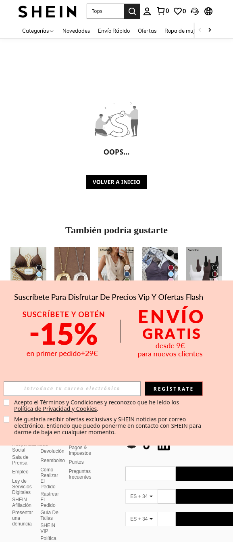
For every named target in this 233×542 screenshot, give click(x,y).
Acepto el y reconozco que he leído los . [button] (97, 405)
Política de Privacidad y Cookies (55, 408)
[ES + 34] (141, 486)
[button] (105, 11)
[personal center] (147, 11)
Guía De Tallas (49, 505)
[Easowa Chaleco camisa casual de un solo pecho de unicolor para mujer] (116, 271)
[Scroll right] (209, 30)
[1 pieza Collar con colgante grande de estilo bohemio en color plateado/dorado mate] (72, 271)
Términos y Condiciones (71, 402)
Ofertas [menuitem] (147, 30)
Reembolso (52, 451)
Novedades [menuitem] (76, 30)
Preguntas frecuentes (80, 464)
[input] (72, 388)
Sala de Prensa (20, 450)
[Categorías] (38, 30)
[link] (162, 11)
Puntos (76, 452)
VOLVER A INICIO (116, 182)
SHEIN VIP (47, 518)
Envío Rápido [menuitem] (114, 30)
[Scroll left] (200, 30)
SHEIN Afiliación (21, 492)
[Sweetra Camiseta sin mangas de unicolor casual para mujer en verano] (204, 271)
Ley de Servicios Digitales (22, 477)
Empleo (20, 462)
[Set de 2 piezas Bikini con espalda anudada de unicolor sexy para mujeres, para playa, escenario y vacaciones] (28, 271)
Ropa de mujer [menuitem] (182, 30)
